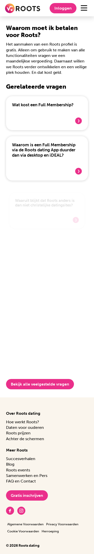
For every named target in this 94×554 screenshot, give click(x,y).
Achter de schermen (25, 438)
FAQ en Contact (21, 481)
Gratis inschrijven (27, 495)
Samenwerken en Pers (26, 475)
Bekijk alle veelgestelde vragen (40, 384)
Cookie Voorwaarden (23, 531)
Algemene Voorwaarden (25, 524)
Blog (10, 464)
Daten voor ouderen (25, 427)
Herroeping (50, 531)
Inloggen (63, 8)
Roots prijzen (18, 433)
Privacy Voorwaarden (62, 524)
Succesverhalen (20, 458)
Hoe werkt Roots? (22, 422)
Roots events (18, 470)
